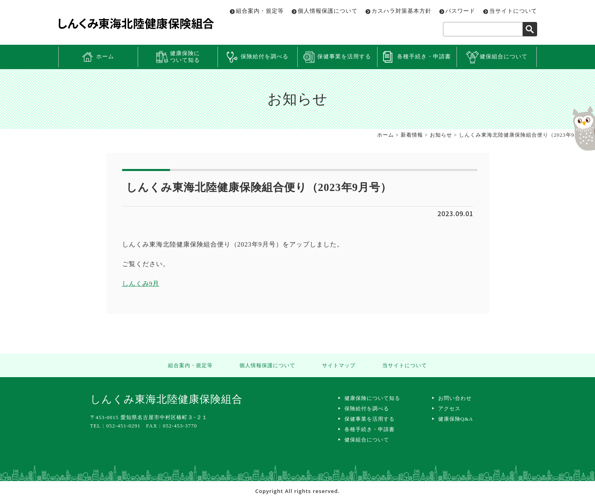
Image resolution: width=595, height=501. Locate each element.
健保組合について (504, 57)
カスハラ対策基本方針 (401, 11)
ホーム (105, 57)
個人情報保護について (328, 11)
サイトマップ (337, 365)
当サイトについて (513, 11)
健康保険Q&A (455, 419)
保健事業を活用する (344, 57)
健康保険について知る (185, 56)
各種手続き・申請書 (424, 57)
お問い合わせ (455, 398)
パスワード (460, 11)
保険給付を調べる (265, 57)
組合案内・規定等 (260, 11)
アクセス (449, 409)
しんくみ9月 (141, 283)
